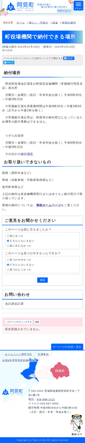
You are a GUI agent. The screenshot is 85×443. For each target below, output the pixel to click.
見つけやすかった (21, 259)
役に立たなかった (21, 245)
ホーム (21, 22)
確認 (42, 280)
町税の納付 (69, 22)
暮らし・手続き (38, 22)
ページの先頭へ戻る (69, 347)
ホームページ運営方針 (18, 354)
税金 (55, 22)
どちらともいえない (22, 240)
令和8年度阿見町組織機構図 (19, 360)
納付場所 (27, 153)
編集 (37, 322)
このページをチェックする (19, 322)
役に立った (16, 236)
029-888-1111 (46, 399)
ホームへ (65, 10)
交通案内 (43, 354)
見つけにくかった (21, 269)
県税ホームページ (48, 205)
